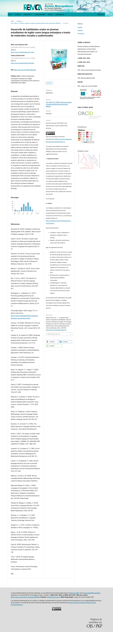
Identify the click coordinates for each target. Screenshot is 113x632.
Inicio (12, 21)
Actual (10, 14)
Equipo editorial (40, 14)
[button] (52, 341)
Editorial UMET (74, 593)
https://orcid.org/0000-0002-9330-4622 (22, 63)
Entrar (103, 1)
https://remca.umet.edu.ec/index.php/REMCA (25, 597)
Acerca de (27, 14)
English (80, 27)
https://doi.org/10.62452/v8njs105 (25, 70)
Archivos (18, 14)
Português (81, 33)
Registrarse (96, 1)
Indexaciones (59, 14)
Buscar (101, 14)
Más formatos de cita (53, 334)
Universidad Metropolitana (91, 593)
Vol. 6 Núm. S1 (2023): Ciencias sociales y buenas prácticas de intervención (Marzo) (36, 23)
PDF (50, 83)
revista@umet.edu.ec (53, 597)
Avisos (50, 14)
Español (80, 30)
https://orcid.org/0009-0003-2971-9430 (22, 52)
